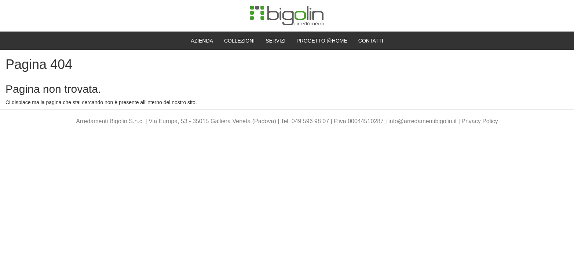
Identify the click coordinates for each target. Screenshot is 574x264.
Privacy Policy (479, 121)
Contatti (370, 41)
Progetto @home (321, 41)
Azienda (202, 41)
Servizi (275, 41)
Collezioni (239, 41)
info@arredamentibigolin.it (422, 121)
